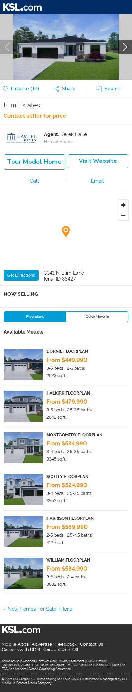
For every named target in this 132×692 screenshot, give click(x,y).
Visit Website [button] (98, 161)
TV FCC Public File (79, 665)
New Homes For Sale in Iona (40, 609)
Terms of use (10, 661)
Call (34, 181)
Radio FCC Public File (109, 665)
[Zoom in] (123, 205)
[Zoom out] (123, 215)
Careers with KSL (61, 649)
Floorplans (35, 316)
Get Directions (21, 275)
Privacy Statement (71, 661)
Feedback (66, 644)
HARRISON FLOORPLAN (70, 518)
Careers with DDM (21, 649)
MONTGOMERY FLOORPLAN (74, 434)
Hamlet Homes (59, 141)
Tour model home (34, 161)
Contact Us (91, 644)
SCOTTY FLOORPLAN (67, 476)
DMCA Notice (96, 661)
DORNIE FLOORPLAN (67, 351)
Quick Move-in (97, 316)
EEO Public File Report (48, 665)
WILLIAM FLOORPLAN (68, 560)
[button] (66, 89)
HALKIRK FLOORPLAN (68, 393)
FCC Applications (14, 669)
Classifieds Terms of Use (38, 661)
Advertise (42, 644)
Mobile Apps (15, 644)
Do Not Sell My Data (16, 665)
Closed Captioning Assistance (50, 669)
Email (97, 181)
